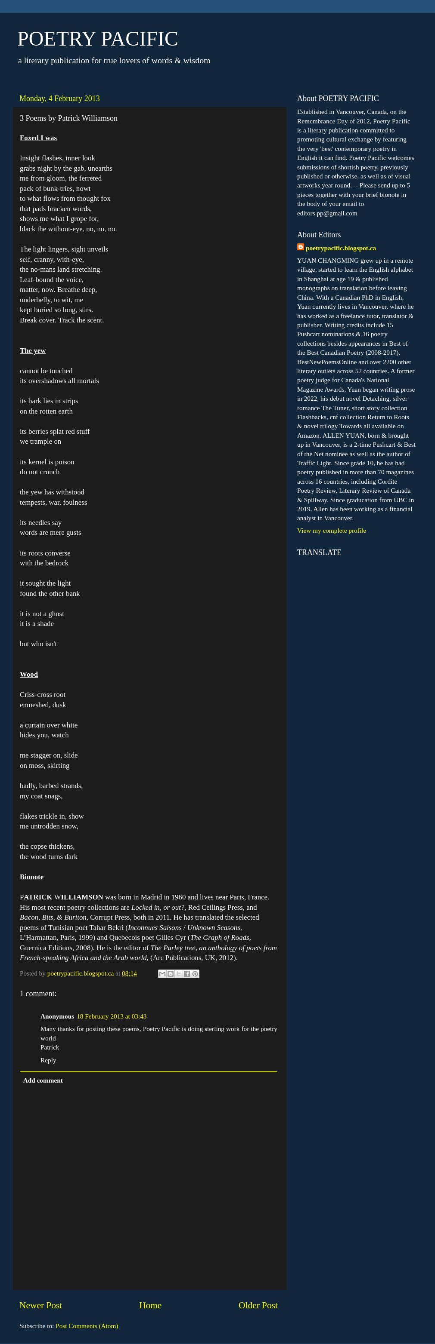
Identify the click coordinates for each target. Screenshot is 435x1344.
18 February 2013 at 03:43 (111, 1016)
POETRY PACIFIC (97, 38)
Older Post (258, 1305)
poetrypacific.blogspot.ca (341, 248)
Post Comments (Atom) (87, 1325)
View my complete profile (331, 530)
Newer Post (40, 1305)
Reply (48, 1060)
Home (150, 1305)
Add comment (43, 1080)
